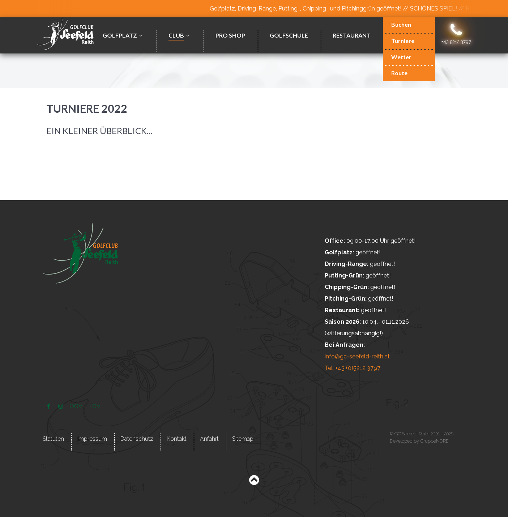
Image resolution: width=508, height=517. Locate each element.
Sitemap (242, 438)
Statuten (53, 438)
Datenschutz (136, 438)
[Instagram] (61, 406)
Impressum (92, 438)
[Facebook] (49, 406)
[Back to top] (254, 481)
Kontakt (177, 438)
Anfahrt (209, 438)
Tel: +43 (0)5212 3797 (352, 368)
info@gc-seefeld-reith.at (357, 356)
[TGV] (94, 406)
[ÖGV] (76, 406)
